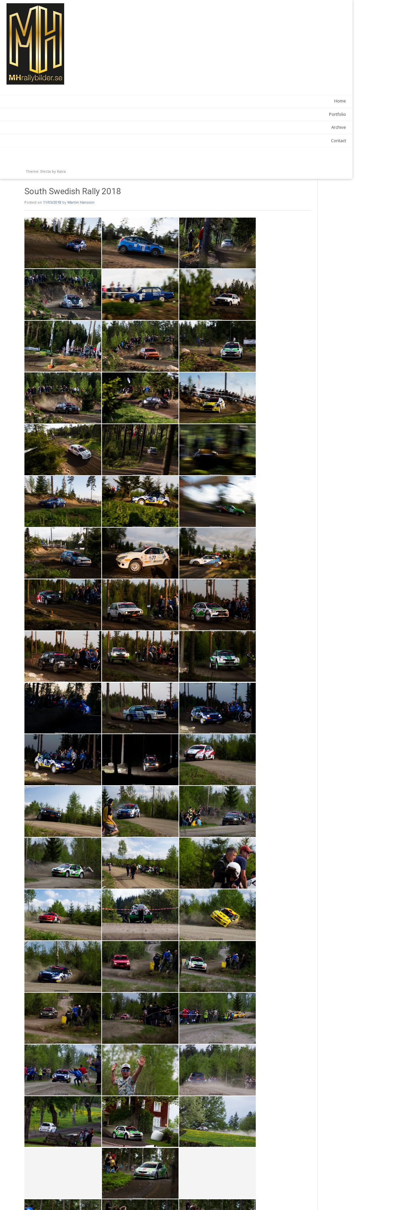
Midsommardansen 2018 (302, 1197)
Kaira (61, 171)
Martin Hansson (154, 23)
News (119, 1182)
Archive (77, 127)
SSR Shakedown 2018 (122, 1197)
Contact (77, 140)
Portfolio (76, 114)
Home (79, 101)
